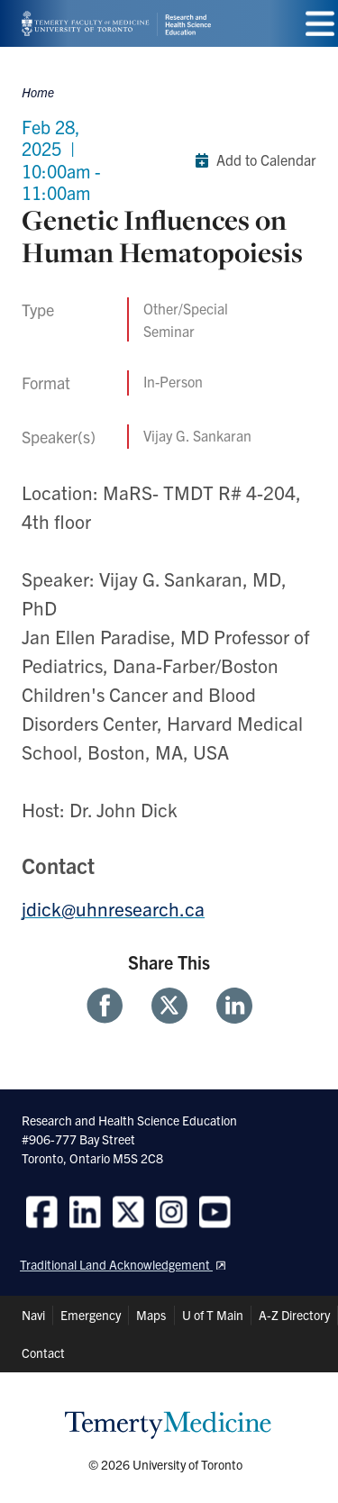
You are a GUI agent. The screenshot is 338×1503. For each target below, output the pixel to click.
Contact (43, 1352)
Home (38, 92)
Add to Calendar (251, 160)
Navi (33, 1315)
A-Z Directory (294, 1315)
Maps (151, 1315)
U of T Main (212, 1315)
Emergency (90, 1315)
